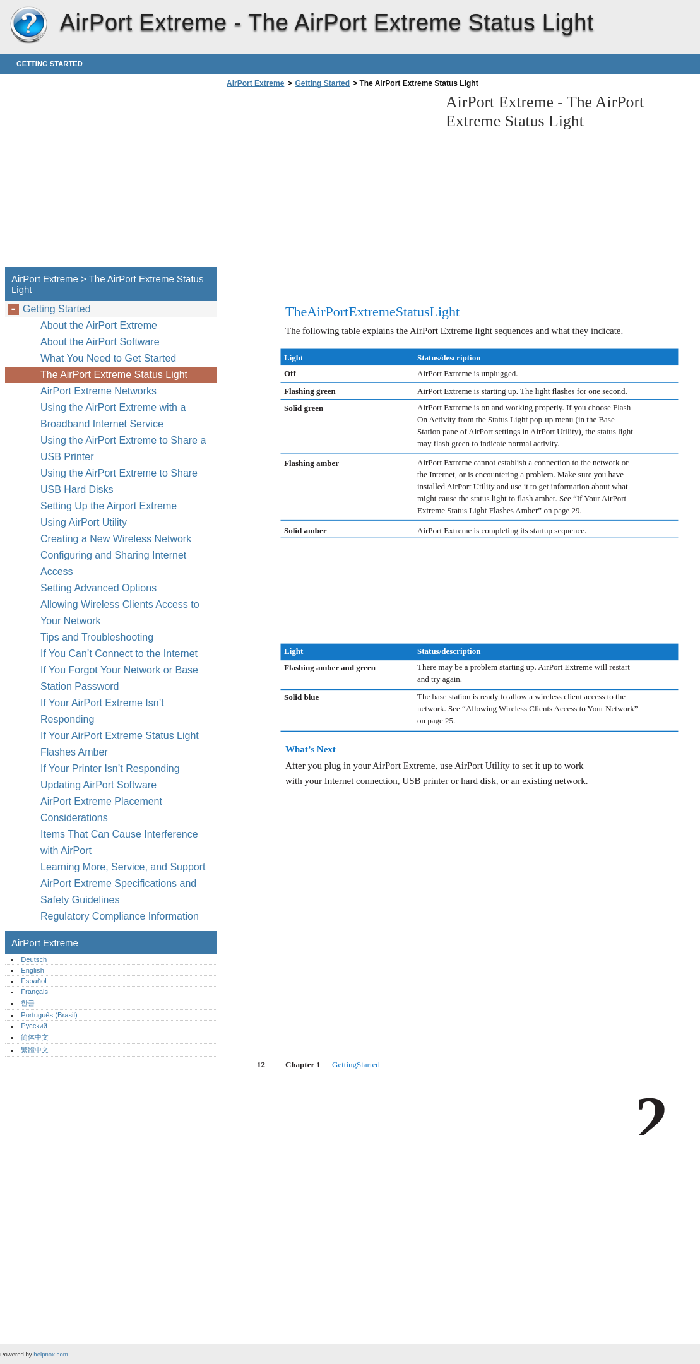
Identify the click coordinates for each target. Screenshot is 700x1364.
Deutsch (34, 959)
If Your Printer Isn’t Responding (110, 768)
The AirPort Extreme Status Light (113, 374)
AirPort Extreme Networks (98, 391)
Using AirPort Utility (83, 522)
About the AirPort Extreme (98, 325)
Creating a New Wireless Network (115, 538)
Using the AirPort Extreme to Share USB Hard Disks (119, 481)
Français (34, 991)
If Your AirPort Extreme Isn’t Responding (102, 711)
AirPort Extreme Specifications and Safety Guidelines (118, 891)
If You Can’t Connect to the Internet (119, 653)
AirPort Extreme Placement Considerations (101, 809)
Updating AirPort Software (98, 785)
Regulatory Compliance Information (119, 916)
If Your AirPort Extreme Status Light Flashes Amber (119, 743)
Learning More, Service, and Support (122, 867)
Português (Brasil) (49, 1015)
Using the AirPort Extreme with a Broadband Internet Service (113, 415)
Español (33, 981)
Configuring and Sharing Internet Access (113, 563)
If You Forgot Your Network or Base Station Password (119, 678)
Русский (34, 1025)
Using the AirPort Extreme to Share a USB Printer (123, 448)
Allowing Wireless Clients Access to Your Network (119, 612)
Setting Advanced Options (98, 588)
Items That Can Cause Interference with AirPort (119, 842)
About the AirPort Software (100, 341)
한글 (28, 1003)
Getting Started (49, 64)
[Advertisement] (329, 181)
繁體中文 (35, 1049)
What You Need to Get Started (108, 358)
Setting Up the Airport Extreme (108, 506)
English (32, 970)
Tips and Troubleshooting (96, 637)
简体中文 (35, 1037)
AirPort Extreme (28, 25)
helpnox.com (50, 1354)
